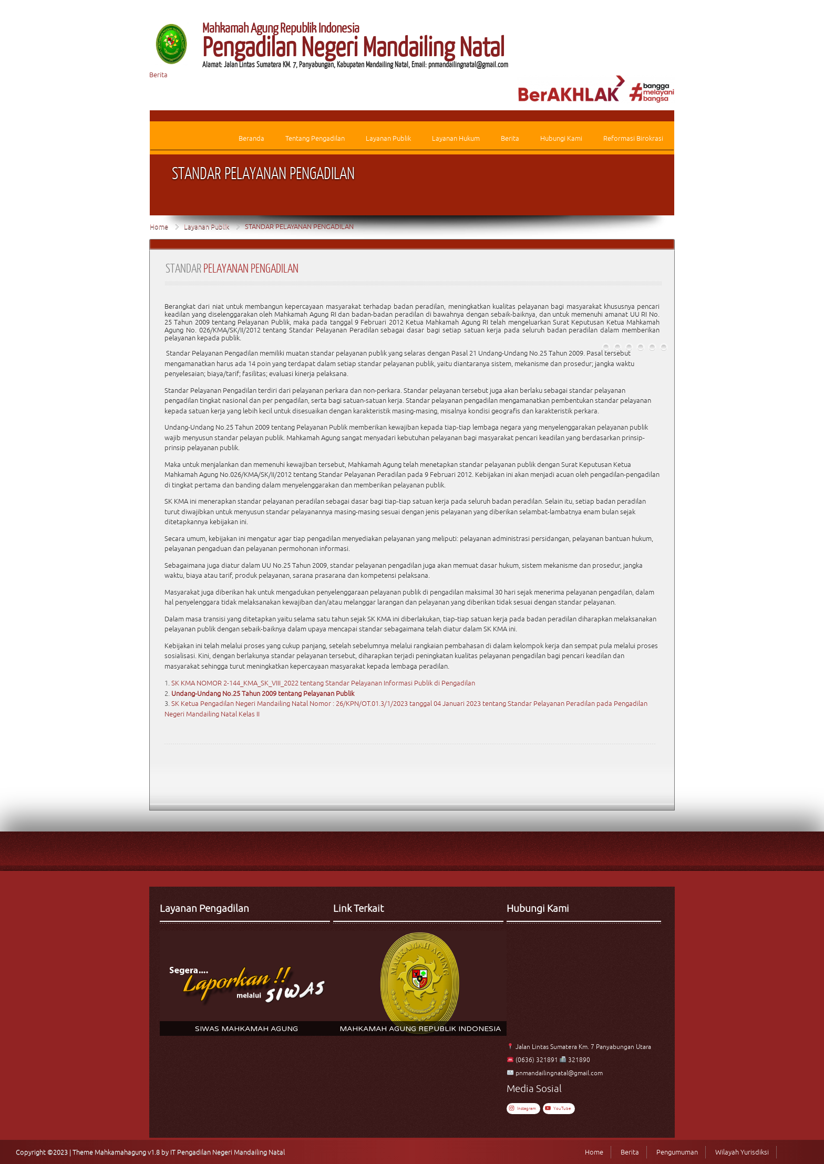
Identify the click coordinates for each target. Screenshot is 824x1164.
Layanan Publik (206, 227)
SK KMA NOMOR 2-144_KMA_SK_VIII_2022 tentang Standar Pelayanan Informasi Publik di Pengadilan (323, 683)
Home (159, 227)
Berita (158, 75)
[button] (246, 983)
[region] (246, 983)
